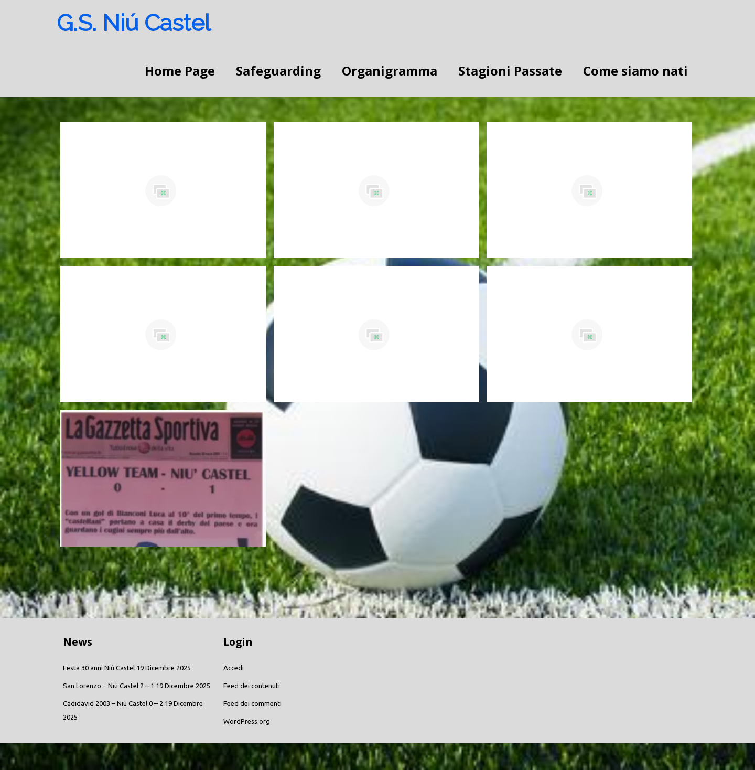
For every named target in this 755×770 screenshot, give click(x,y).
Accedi (233, 667)
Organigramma (389, 70)
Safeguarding (278, 70)
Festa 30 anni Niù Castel (99, 667)
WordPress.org (246, 721)
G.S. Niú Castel (134, 22)
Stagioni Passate (510, 70)
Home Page (180, 70)
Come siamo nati (635, 70)
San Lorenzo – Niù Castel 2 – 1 (108, 685)
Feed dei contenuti (251, 685)
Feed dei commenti (252, 703)
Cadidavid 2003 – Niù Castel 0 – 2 (113, 703)
